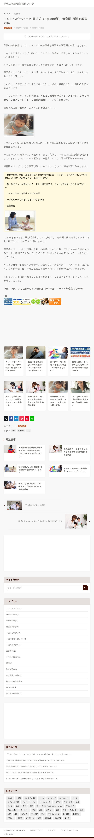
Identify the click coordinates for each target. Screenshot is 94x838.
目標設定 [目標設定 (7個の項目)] (73, 810)
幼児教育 (17, 14)
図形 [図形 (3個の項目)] (24, 806)
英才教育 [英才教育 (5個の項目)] (34, 814)
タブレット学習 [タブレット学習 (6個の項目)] (13, 802)
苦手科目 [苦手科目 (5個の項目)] (24, 814)
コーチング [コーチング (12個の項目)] (52, 798)
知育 (13, 431)
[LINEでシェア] (32, 418)
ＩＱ (28, 431)
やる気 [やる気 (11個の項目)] (18, 798)
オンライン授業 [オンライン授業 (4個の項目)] (30, 798)
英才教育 (21, 431)
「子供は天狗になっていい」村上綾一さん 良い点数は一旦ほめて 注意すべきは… (39, 754)
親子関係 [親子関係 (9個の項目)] (76, 814)
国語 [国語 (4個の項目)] (31, 806)
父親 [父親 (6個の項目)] (64, 810)
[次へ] (49, 521)
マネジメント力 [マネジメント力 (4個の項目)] (44, 802)
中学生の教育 (12, 614)
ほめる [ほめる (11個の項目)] (10, 798)
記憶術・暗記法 (13, 693)
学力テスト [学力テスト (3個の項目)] (25, 810)
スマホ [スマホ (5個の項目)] (75, 798)
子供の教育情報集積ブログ (19, 3)
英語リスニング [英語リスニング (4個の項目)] (53, 814)
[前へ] (32, 505)
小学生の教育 (13, 657)
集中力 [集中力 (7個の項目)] (67, 818)
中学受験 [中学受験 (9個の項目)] (57, 802)
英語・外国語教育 (14, 681)
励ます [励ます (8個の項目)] (10, 806)
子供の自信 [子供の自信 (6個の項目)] (70, 806)
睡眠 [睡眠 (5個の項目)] (81, 810)
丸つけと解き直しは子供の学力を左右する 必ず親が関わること (31, 779)
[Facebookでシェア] (11, 418)
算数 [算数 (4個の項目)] (16, 814)
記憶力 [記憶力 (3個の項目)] (20, 818)
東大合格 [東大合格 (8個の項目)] (49, 810)
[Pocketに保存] (21, 418)
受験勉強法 (12, 627)
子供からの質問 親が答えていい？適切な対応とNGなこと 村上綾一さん (35, 760)
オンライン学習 (13, 608)
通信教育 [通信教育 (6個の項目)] (58, 818)
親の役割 (11, 687)
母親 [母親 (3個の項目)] (57, 810)
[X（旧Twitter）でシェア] (6, 418)
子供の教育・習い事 (16, 639)
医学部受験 (12, 621)
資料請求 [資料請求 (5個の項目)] (48, 818)
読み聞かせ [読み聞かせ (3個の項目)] (30, 818)
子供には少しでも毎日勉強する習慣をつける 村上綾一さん (30, 772)
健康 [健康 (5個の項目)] (77, 802)
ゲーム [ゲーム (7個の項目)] (41, 798)
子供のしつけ (13, 633)
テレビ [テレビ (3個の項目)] (24, 802)
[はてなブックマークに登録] (16, 418)
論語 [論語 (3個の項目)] (39, 818)
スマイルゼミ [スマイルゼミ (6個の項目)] (64, 798)
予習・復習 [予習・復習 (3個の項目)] (68, 802)
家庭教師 (11, 651)
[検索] (85, 587)
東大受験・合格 (13, 675)
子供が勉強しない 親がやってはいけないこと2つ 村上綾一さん (31, 766)
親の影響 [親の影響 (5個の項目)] (66, 814)
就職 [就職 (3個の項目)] (40, 810)
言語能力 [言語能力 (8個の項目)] (11, 818)
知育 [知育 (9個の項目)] (9, 814)
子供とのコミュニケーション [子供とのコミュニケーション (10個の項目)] (52, 806)
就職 (9, 663)
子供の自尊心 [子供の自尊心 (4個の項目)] (12, 810)
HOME (7, 14)
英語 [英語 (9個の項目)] (43, 814)
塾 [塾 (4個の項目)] (37, 806)
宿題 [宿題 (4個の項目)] (34, 810)
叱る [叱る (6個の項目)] (17, 806)
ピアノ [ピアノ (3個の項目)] (33, 802)
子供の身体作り (13, 645)
